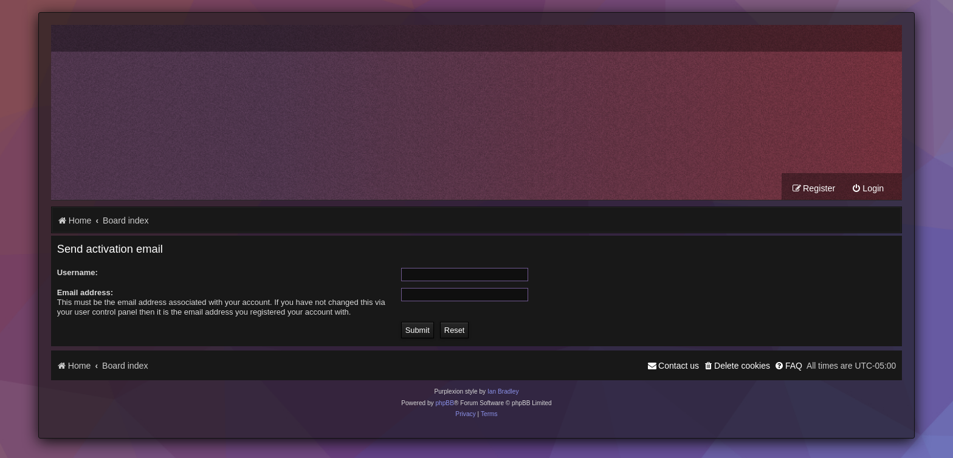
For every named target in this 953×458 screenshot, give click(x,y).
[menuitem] (868, 188)
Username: (77, 272)
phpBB (444, 403)
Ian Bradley (503, 391)
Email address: (85, 292)
